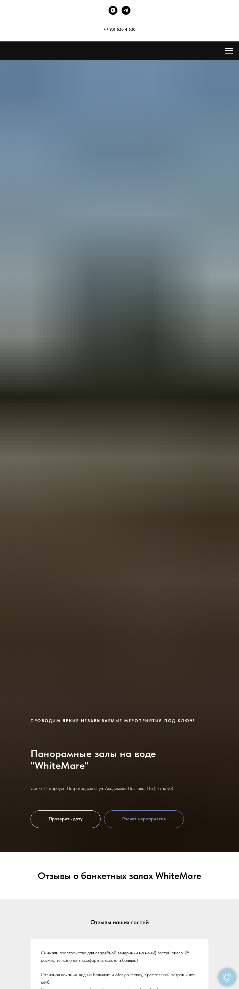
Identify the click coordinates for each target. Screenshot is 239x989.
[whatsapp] (113, 10)
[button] (66, 819)
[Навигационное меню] (229, 51)
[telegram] (126, 10)
